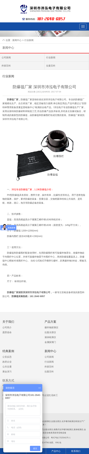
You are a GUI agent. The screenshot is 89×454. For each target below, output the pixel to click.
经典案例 (8, 351)
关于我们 (8, 321)
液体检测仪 (50, 337)
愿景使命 (7, 332)
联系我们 (75, 451)
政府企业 (7, 361)
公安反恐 (7, 357)
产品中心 (56, 451)
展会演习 (7, 371)
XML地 (58, 442)
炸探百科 (6, 65)
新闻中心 (16, 40)
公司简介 (7, 327)
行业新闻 (29, 40)
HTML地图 (48, 442)
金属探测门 (50, 342)
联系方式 (8, 380)
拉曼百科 (50, 65)
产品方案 (50, 321)
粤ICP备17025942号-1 (61, 438)
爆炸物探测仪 (51, 327)
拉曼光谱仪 (50, 332)
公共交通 (7, 366)
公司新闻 (6, 57)
